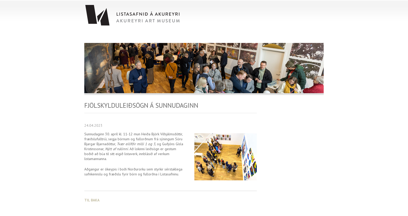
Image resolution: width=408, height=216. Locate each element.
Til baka (91, 200)
